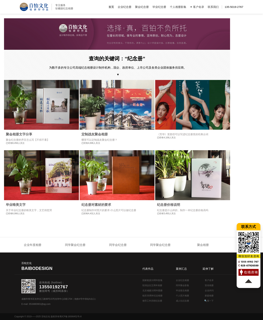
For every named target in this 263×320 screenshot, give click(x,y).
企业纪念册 (124, 6)
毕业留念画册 (182, 290)
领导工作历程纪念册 (152, 301)
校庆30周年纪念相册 (152, 295)
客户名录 (209, 280)
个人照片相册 (182, 295)
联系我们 (213, 6)
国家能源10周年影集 (152, 280)
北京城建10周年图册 (152, 290)
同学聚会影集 (182, 285)
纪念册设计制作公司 (34, 7)
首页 (111, 6)
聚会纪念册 (142, 6)
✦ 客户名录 (197, 6)
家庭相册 (209, 295)
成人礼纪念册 (182, 301)
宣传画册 (209, 285)
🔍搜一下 (209, 301)
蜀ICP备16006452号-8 (70, 316)
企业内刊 (209, 290)
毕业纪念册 (159, 6)
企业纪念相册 (182, 280)
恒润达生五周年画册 (152, 285)
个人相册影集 (178, 6)
